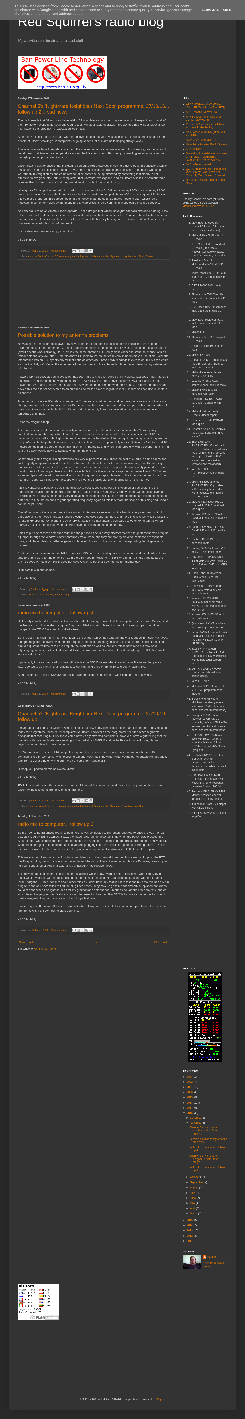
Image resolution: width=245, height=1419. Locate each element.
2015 (190, 1220)
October (195, 1177)
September (197, 1182)
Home (94, 942)
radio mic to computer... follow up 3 (56, 824)
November (196, 1122)
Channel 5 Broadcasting (58, 256)
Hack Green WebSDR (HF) (202, 139)
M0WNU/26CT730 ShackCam (200, 206)
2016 (190, 1113)
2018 (190, 1102)
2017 (190, 1107)
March (194, 1213)
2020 (190, 1092)
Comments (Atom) (45, 948)
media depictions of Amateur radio (90, 256)
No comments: (59, 250)
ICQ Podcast (193, 148)
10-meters (33, 594)
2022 (190, 1081)
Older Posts (161, 942)
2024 (190, 1076)
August (194, 1187)
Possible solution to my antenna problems (63, 335)
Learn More (210, 10)
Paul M (211, 1257)
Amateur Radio (36, 256)
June (193, 1198)
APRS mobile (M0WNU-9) (201, 112)
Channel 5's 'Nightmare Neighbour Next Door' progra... (203, 1130)
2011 (190, 1240)
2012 (190, 1235)
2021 (190, 1087)
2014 (190, 1225)
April (193, 1208)
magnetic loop (62, 594)
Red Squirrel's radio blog (91, 21)
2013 (190, 1230)
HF (51, 594)
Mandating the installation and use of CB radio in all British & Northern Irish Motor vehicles (206, 156)
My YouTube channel (198, 164)
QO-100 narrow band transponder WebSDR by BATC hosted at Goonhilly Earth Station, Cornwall (206, 172)
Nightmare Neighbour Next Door (127, 256)
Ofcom (149, 256)
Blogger (160, 1399)
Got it (227, 10)
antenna (44, 594)
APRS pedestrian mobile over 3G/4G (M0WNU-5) (203, 118)
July (193, 1192)
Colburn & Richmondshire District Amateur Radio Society (205, 126)
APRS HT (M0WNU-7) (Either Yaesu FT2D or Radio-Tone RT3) (205, 106)
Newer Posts (26, 942)
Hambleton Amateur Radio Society (206, 144)
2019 (190, 1097)
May (193, 1203)
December (196, 1117)
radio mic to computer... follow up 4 (56, 612)
